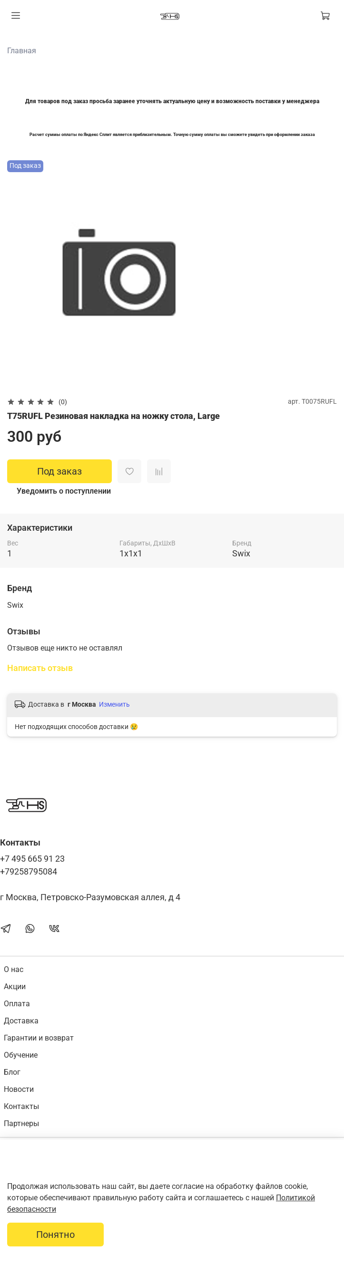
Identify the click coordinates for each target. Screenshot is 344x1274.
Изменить (114, 704)
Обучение (21, 1055)
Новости (19, 1089)
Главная (21, 50)
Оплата (17, 1003)
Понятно (55, 1234)
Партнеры (21, 1123)
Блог (12, 1072)
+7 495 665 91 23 (32, 859)
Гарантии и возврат (39, 1037)
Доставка (21, 1020)
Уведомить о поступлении (64, 491)
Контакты (21, 1106)
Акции (15, 986)
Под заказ (59, 471)
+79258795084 (28, 871)
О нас (13, 969)
